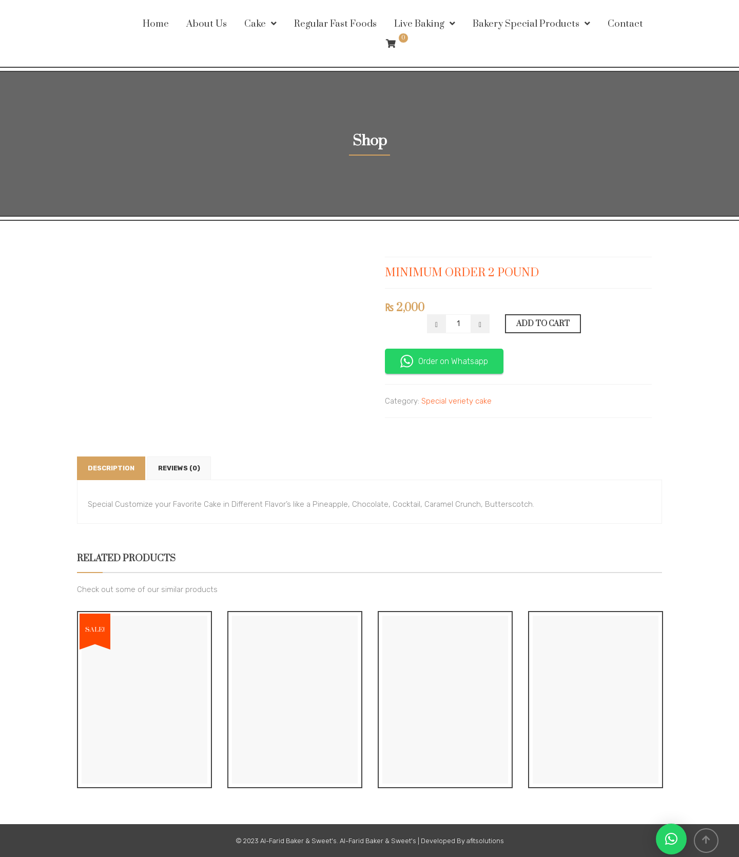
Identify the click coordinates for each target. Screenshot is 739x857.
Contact (625, 24)
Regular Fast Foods (335, 24)
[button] (671, 839)
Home (156, 24)
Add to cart (543, 324)
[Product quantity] (458, 323)
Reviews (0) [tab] (179, 468)
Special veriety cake (456, 401)
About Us (206, 24)
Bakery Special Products (526, 24)
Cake (255, 24)
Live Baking (419, 24)
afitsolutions (485, 841)
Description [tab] (111, 468)
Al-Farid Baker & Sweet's (298, 841)
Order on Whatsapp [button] (444, 361)
